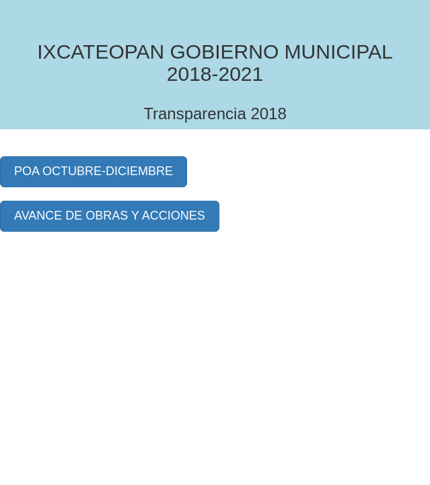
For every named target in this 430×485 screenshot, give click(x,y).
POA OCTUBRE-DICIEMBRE (93, 171)
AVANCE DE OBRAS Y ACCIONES (109, 215)
